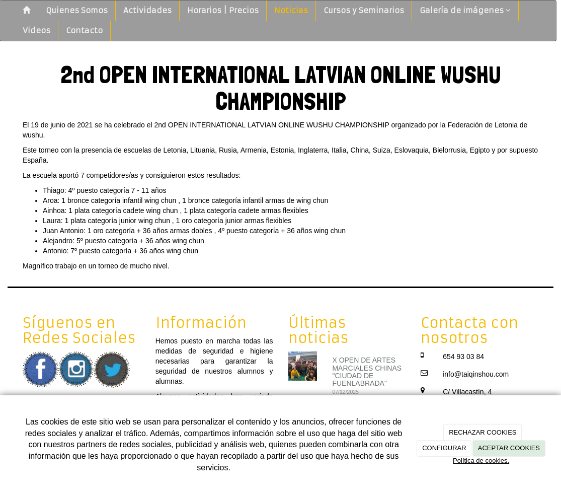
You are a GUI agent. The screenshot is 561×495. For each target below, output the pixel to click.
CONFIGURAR (444, 448)
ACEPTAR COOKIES (509, 448)
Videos (36, 30)
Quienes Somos (77, 10)
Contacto (84, 30)
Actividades (147, 10)
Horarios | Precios (223, 10)
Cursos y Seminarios (364, 10)
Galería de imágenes (465, 10)
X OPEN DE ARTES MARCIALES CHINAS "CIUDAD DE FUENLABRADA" (367, 371)
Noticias (291, 10)
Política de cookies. (481, 460)
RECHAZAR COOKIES (482, 432)
